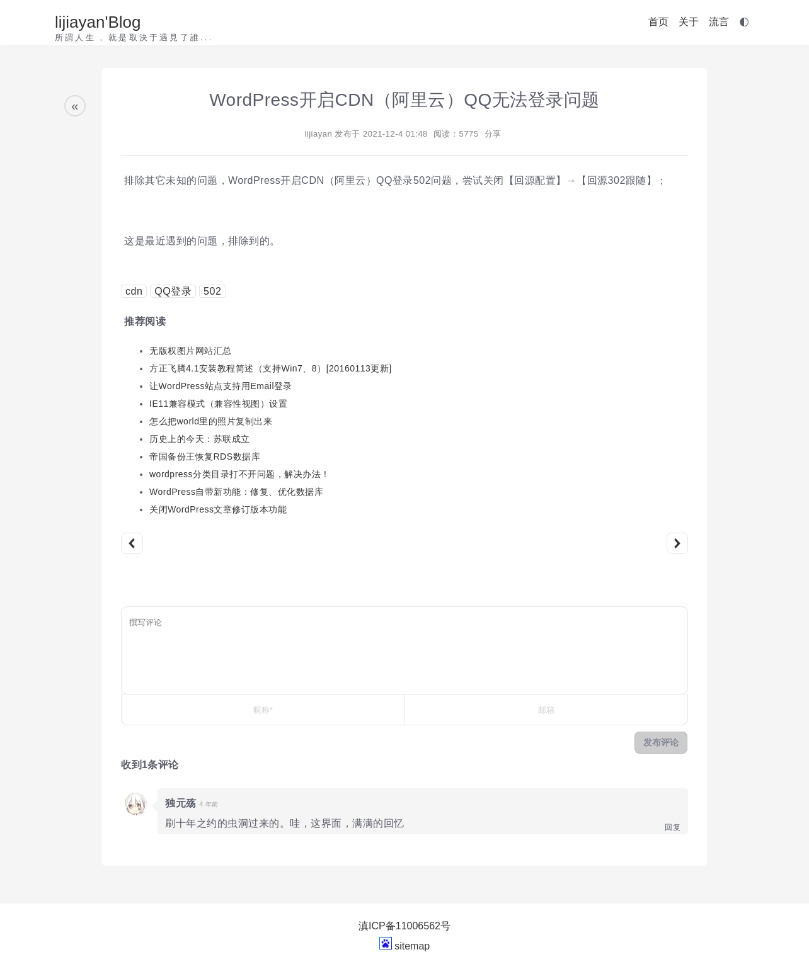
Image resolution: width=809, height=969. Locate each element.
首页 (658, 21)
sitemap (412, 946)
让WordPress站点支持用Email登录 (220, 386)
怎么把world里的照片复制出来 (210, 421)
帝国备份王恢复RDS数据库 (204, 456)
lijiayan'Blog (98, 22)
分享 (493, 134)
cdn (133, 291)
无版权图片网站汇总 (190, 351)
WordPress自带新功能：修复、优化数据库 (236, 492)
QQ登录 (173, 291)
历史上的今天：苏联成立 (199, 439)
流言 (719, 21)
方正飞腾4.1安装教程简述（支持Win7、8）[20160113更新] (270, 368)
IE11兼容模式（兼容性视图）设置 (218, 404)
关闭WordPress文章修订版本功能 (218, 509)
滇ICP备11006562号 (404, 926)
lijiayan (318, 134)
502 (212, 291)
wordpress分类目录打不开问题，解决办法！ (239, 474)
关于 (689, 21)
